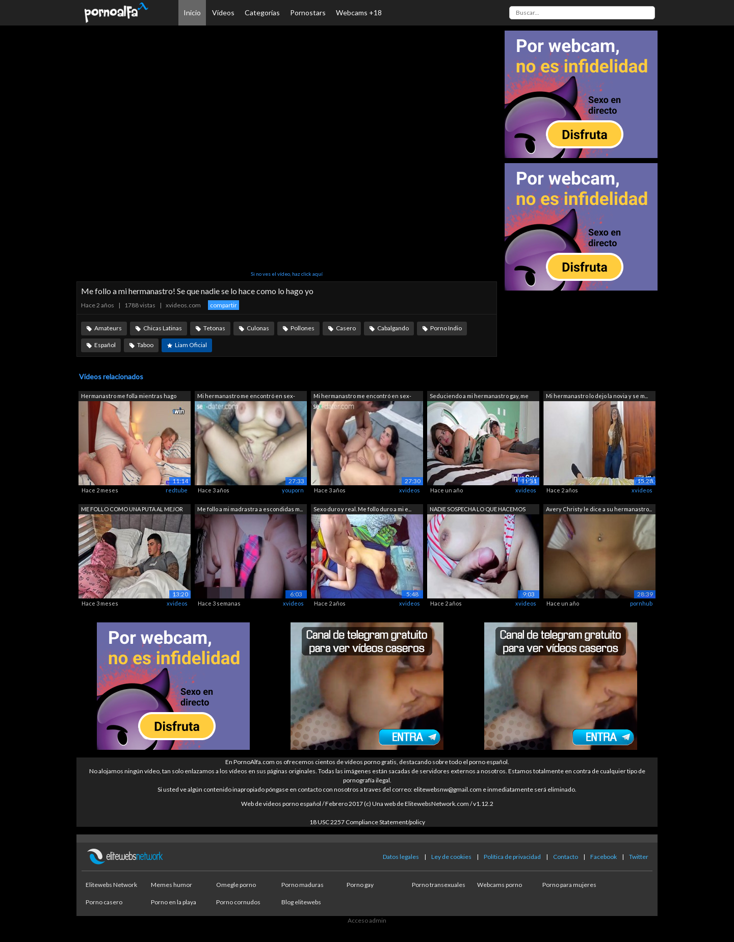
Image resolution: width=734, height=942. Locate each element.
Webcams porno (499, 884)
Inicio (192, 12)
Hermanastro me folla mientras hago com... (128, 396)
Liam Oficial (191, 345)
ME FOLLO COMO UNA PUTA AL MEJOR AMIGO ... (132, 510)
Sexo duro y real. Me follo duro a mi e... (362, 509)
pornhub (641, 603)
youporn (293, 490)
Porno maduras (302, 884)
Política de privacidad (512, 856)
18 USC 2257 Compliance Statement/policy (367, 822)
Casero (346, 328)
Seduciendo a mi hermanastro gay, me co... (479, 396)
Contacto (565, 856)
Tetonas (214, 328)
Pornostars (308, 12)
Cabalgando (393, 328)
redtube (177, 490)
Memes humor (171, 884)
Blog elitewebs (301, 902)
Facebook (603, 856)
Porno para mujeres (569, 884)
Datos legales (401, 856)
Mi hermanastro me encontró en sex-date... (246, 396)
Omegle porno (236, 884)
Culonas (258, 328)
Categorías (262, 12)
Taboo (145, 345)
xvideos (409, 490)
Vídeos (223, 12)
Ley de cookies (451, 856)
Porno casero (104, 902)
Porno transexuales (438, 884)
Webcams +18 (359, 12)
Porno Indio (446, 328)
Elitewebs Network (111, 884)
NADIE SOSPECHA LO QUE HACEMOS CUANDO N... (478, 510)
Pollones (302, 328)
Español (105, 345)
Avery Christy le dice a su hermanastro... (599, 509)
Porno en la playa (173, 902)
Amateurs (108, 328)
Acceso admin (367, 920)
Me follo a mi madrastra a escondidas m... (250, 509)
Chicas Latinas (162, 328)
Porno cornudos (238, 902)
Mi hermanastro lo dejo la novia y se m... (597, 395)
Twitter (638, 856)
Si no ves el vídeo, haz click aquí (287, 274)
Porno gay (360, 884)
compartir (223, 305)
